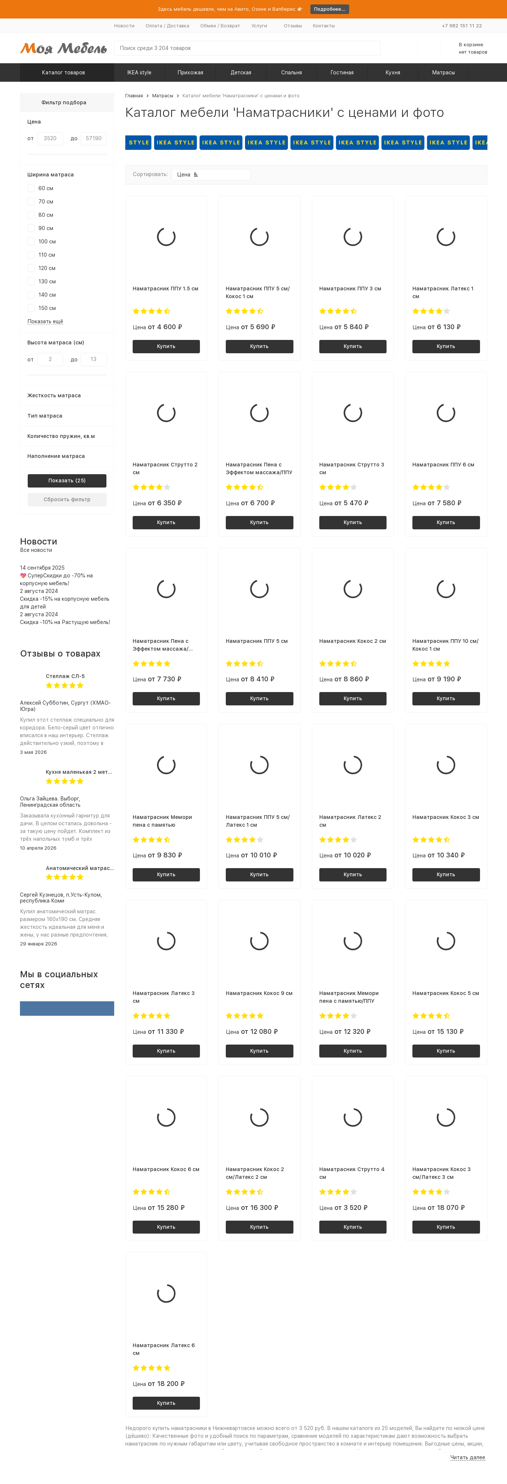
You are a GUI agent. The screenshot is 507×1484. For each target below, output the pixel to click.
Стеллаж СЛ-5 (65, 676)
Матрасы (443, 72)
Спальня (291, 72)
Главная (134, 95)
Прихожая (190, 72)
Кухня (392, 72)
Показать (61, 480)
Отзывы (293, 25)
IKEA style (139, 72)
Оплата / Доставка (167, 25)
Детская (241, 72)
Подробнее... (330, 9)
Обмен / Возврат (220, 25)
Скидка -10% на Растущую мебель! (65, 622)
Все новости (36, 550)
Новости (124, 25)
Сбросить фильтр (67, 499)
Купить (166, 346)
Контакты (324, 25)
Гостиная (342, 72)
